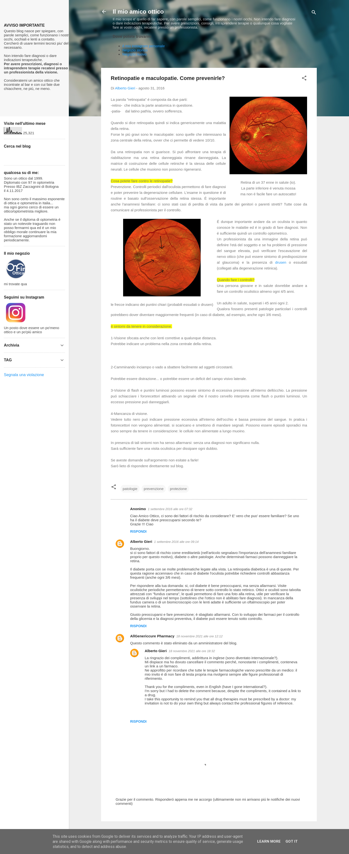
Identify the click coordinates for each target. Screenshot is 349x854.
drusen (282, 262)
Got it (292, 841)
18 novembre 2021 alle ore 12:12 (199, 636)
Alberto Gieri (141, 541)
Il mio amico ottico (138, 11)
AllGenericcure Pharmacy (152, 636)
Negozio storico (134, 50)
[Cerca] (314, 13)
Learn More (269, 841)
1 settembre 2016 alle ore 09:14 (176, 542)
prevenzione (154, 489)
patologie (130, 489)
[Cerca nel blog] (34, 155)
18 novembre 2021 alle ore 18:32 (192, 651)
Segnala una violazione (24, 375)
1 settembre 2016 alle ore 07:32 (170, 509)
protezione (178, 489)
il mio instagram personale (143, 46)
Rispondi (138, 531)
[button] (304, 79)
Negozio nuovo (134, 54)
